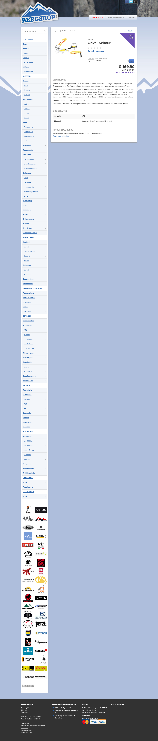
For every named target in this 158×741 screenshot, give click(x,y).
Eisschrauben (28, 279)
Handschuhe (28, 62)
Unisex (26, 104)
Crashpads (27, 302)
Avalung (27, 335)
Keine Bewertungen (96, 51)
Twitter (131, 2)
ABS (25, 330)
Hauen (26, 261)
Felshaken (28, 182)
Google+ (135, 2)
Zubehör (27, 256)
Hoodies (26, 49)
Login (132, 17)
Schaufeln (27, 413)
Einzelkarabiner (30, 164)
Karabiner (27, 155)
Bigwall (26, 224)
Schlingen (27, 145)
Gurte (25, 482)
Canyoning (28, 478)
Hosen (25, 53)
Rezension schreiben (61, 136)
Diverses (26, 427)
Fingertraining (28, 293)
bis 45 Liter (28, 344)
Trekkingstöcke (29, 473)
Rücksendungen (26, 730)
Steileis (27, 247)
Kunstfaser (28, 372)
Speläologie (28, 492)
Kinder (26, 118)
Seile (25, 122)
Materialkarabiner (30, 169)
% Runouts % (97, 17)
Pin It (130, 31)
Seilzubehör (28, 141)
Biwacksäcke (28, 381)
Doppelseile (28, 132)
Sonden (26, 418)
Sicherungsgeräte (31, 192)
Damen (27, 109)
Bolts (26, 178)
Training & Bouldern (32, 288)
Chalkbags (27, 210)
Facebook (127, 2)
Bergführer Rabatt (27, 732)
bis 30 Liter (28, 339)
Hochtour (28, 432)
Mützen (26, 67)
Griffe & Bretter (29, 298)
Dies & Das (27, 228)
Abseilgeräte (28, 487)
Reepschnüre (28, 150)
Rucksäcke (27, 325)
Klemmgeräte (29, 187)
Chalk (25, 205)
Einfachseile (28, 127)
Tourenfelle (27, 390)
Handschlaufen (30, 252)
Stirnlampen (27, 358)
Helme (25, 196)
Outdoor (27, 316)
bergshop (56, 31)
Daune (26, 367)
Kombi (26, 113)
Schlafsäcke (27, 362)
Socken (26, 58)
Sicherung (27, 173)
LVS (24, 408)
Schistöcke (27, 422)
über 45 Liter (29, 349)
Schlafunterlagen (29, 376)
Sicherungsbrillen (30, 233)
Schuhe (26, 81)
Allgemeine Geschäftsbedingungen (33, 726)
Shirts (25, 44)
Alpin (26, 86)
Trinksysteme (28, 353)
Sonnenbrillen (28, 321)
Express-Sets (29, 159)
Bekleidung (28, 39)
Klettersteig (27, 201)
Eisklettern (28, 237)
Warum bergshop (116, 17)
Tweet (124, 31)
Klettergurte (27, 99)
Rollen (25, 214)
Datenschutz (25, 723)
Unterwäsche (28, 71)
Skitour (26, 385)
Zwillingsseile (29, 136)
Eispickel (26, 242)
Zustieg (27, 90)
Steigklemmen (28, 219)
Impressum (24, 728)
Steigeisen (27, 265)
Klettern (27, 76)
